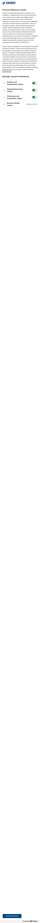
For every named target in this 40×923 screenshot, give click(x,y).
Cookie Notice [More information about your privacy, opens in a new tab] (6, 71)
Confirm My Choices (12, 916)
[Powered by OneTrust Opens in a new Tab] (31, 921)
